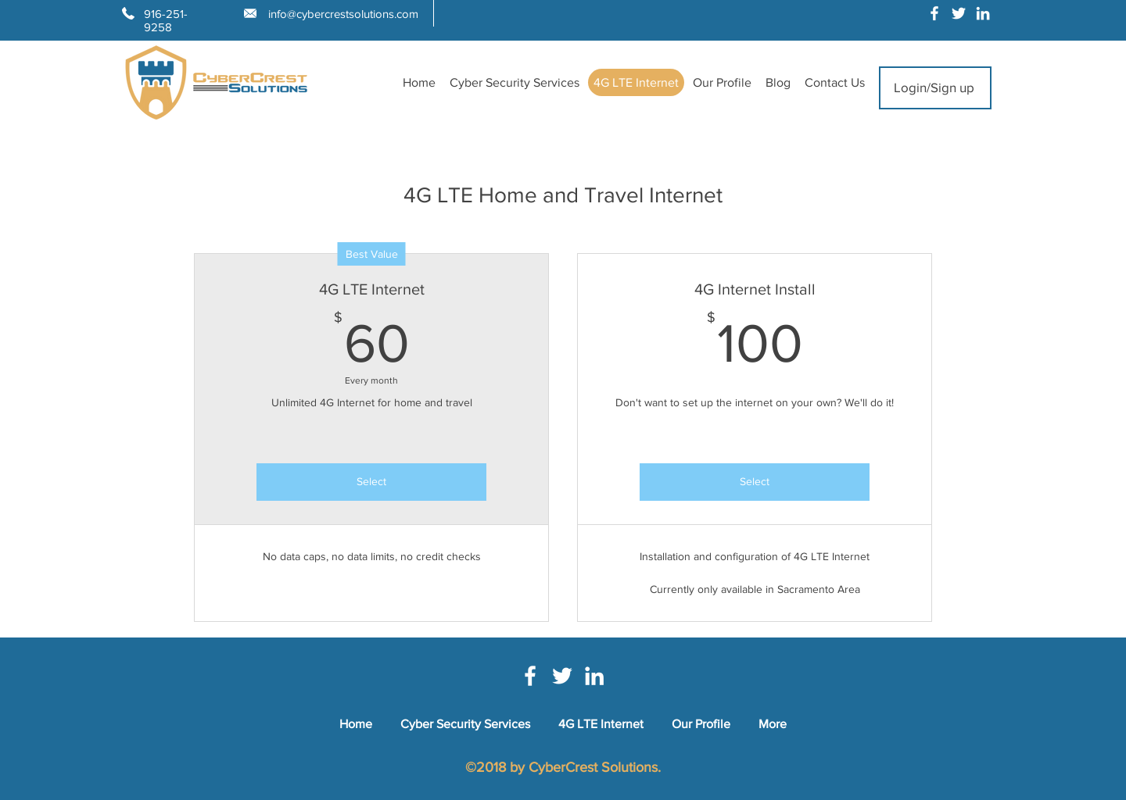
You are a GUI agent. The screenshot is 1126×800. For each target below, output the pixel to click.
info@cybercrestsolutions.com (343, 13)
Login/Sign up (934, 87)
